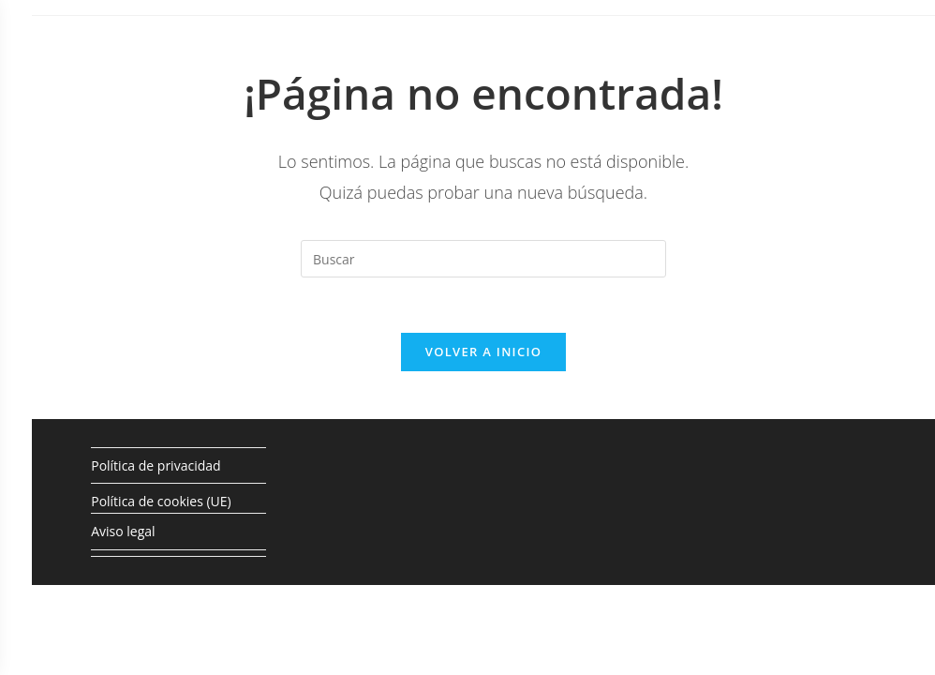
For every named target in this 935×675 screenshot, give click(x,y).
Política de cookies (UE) (160, 503)
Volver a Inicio (483, 353)
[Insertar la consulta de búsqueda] (483, 259)
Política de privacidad (155, 467)
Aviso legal (123, 534)
